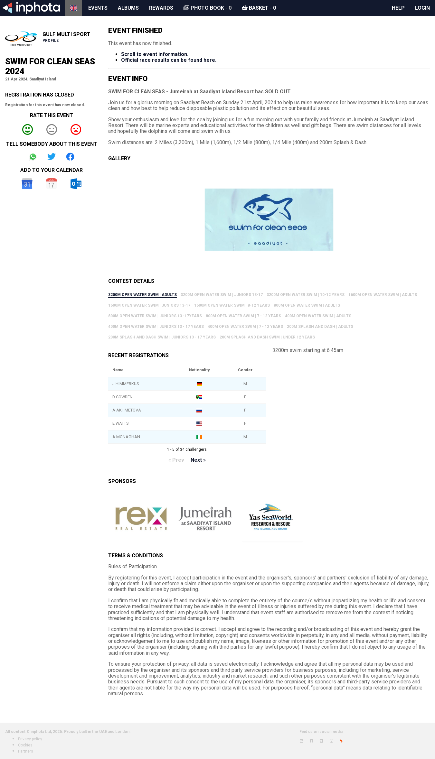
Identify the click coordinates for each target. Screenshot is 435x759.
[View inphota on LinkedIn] (301, 741)
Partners (25, 751)
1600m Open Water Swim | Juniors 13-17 (149, 305)
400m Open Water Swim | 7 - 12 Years (245, 326)
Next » (198, 460)
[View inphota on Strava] (341, 741)
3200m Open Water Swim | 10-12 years (306, 294)
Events (98, 8)
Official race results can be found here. (168, 60)
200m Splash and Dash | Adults (320, 326)
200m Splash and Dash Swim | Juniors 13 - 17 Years (162, 337)
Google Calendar (27, 183)
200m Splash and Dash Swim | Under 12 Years (267, 337)
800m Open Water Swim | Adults (307, 305)
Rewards (161, 8)
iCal (51, 183)
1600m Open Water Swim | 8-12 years (232, 305)
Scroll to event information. (154, 54)
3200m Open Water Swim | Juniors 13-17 (222, 294)
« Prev (176, 460)
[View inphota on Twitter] (321, 741)
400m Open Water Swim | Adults (318, 316)
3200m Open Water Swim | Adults (142, 294)
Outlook (76, 183)
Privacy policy (30, 739)
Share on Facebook (70, 157)
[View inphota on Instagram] (331, 741)
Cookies (25, 745)
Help (398, 8)
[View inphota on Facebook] (311, 741)
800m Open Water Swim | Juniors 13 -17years (155, 316)
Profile (51, 40)
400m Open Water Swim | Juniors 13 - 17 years (156, 326)
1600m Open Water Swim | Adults (382, 294)
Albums (128, 8)
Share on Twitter (51, 157)
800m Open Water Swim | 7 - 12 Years (243, 316)
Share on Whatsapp (33, 157)
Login (422, 8)
